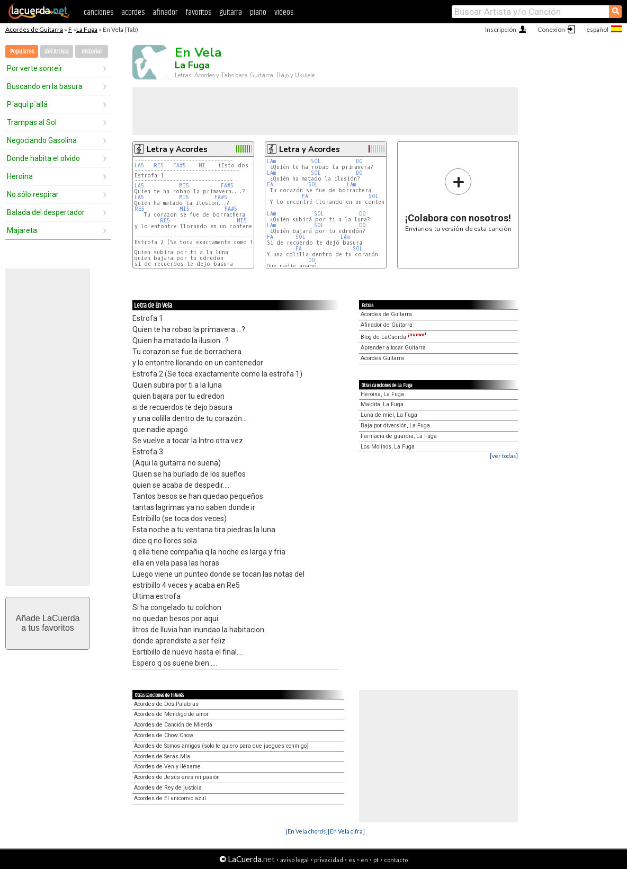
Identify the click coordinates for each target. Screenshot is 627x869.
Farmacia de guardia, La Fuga (399, 436)
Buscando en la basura (45, 86)
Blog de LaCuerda (393, 337)
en (364, 859)
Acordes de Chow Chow (163, 735)
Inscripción (500, 29)
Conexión (551, 29)
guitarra (230, 12)
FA (270, 184)
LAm (271, 161)
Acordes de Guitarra (34, 29)
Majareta (22, 230)
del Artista (56, 52)
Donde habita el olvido (43, 158)
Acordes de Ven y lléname (167, 766)
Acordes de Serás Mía (162, 756)
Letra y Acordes (177, 149)
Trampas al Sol (32, 122)
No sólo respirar (33, 194)
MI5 (184, 185)
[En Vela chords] (306, 831)
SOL (316, 161)
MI (202, 165)
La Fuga (86, 29)
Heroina (20, 176)
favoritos (198, 12)
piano (258, 12)
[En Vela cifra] (346, 831)
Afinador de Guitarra (387, 324)
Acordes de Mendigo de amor (171, 714)
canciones (98, 12)
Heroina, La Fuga (382, 394)
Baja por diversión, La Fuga (395, 425)
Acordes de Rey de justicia (168, 787)
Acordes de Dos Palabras (166, 704)
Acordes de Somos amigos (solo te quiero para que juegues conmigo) (221, 745)
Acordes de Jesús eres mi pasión (177, 777)
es (351, 859)
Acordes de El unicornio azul (170, 798)
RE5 (159, 165)
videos (283, 12)
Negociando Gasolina (42, 140)
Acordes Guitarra (382, 358)
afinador (165, 12)
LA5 (139, 165)
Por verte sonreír (34, 68)
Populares (22, 52)
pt (376, 859)
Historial (92, 52)
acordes (133, 12)
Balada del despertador (46, 212)
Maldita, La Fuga (382, 404)
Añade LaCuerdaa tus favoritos (48, 623)
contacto (396, 859)
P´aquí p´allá (27, 104)
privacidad (328, 859)
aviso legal (294, 859)
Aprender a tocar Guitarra (393, 347)
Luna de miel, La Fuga (389, 414)
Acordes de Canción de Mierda (173, 724)
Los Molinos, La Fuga (388, 446)
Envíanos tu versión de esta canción (458, 200)
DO (359, 161)
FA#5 (179, 165)
